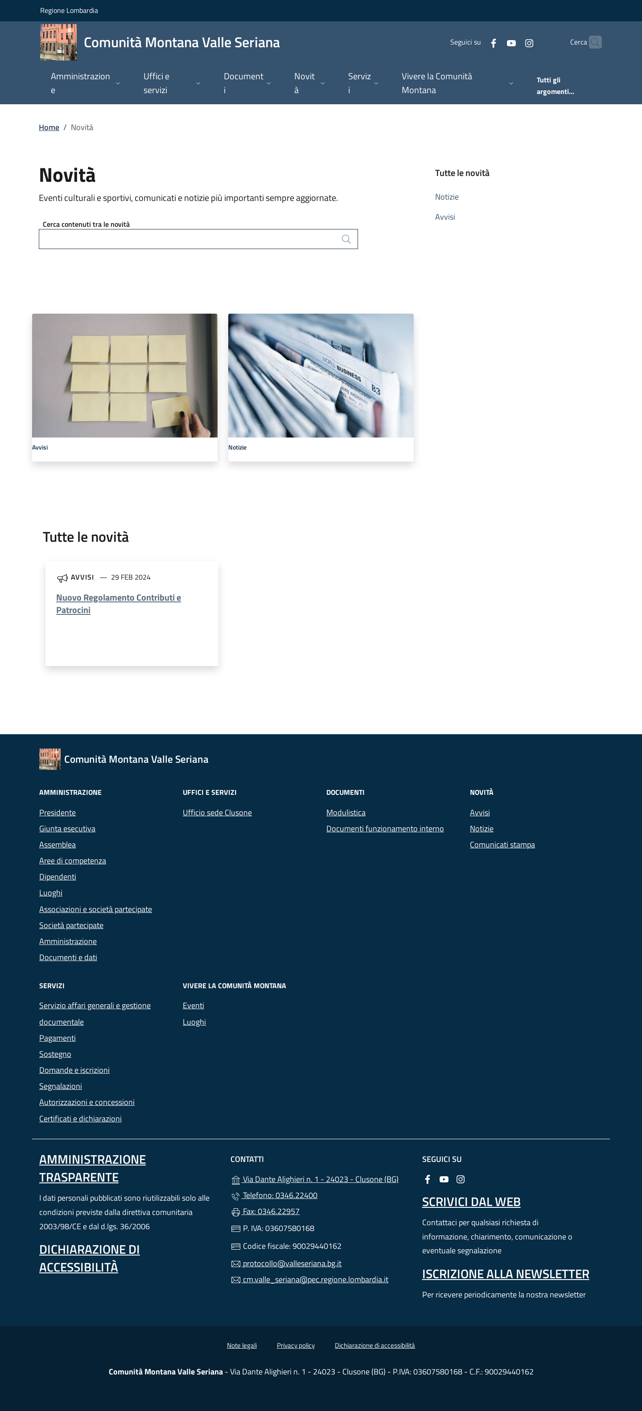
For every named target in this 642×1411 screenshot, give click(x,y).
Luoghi (50, 893)
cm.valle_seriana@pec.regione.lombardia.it (309, 1279)
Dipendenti (57, 877)
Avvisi (445, 217)
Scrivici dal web (471, 1201)
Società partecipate (71, 925)
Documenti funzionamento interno (385, 828)
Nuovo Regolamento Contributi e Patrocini (118, 603)
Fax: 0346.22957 (265, 1211)
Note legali (242, 1345)
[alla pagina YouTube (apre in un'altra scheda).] (494, 42)
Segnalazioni (60, 1086)
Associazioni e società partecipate (95, 909)
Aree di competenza (72, 861)
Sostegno (55, 1054)
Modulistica (346, 812)
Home (49, 127)
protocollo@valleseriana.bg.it (286, 1263)
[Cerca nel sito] (591, 42)
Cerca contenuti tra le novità (86, 224)
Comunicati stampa (502, 844)
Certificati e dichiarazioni (80, 1118)
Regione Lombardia (69, 10)
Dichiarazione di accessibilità (89, 1257)
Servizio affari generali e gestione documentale (95, 1013)
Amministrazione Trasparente (92, 1167)
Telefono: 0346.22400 (273, 1195)
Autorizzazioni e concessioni (87, 1102)
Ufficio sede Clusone (217, 812)
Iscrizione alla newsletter (505, 1273)
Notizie (447, 197)
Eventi (193, 1005)
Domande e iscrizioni (74, 1070)
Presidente (57, 812)
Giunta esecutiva (67, 828)
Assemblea (57, 844)
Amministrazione (68, 941)
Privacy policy (296, 1345)
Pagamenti (57, 1038)
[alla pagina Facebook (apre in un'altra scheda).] (476, 42)
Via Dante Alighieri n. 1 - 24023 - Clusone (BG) (320, 1178)
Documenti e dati (68, 957)
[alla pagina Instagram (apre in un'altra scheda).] (512, 42)
